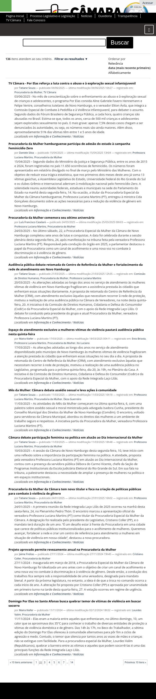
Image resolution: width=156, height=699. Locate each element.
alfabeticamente (119, 73)
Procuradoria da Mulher (28, 92)
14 (71, 662)
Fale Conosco (36, 20)
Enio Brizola (139, 338)
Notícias (86, 16)
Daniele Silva (26, 152)
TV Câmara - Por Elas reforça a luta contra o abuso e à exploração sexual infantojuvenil (72, 83)
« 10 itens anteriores (21, 662)
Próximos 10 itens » (135, 662)
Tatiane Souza (27, 88)
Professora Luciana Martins (30, 226)
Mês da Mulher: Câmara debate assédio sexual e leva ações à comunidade (63, 390)
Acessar (147, 3)
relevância (115, 63)
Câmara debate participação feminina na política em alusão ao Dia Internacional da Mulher (76, 437)
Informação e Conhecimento (52, 136)
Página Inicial (15, 16)
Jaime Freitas (26, 554)
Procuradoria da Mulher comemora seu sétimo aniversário (51, 217)
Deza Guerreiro (72, 399)
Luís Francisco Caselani (32, 222)
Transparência (127, 16)
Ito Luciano (83, 343)
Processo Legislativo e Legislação (52, 16)
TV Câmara (13, 20)
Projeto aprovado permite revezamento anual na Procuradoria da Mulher (62, 549)
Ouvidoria (105, 16)
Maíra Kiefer (26, 338)
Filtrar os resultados (69, 59)
